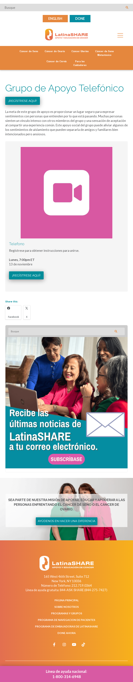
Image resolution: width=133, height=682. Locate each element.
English (55, 18)
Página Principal (67, 600)
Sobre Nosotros (66, 606)
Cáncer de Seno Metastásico (104, 53)
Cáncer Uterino (80, 51)
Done (80, 18)
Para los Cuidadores (80, 64)
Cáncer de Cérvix (56, 62)
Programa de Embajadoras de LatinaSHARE (66, 626)
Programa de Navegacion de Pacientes (66, 619)
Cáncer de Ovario (55, 51)
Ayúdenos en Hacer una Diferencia (66, 521)
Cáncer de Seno (28, 51)
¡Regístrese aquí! (22, 101)
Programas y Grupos (66, 613)
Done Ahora (67, 633)
